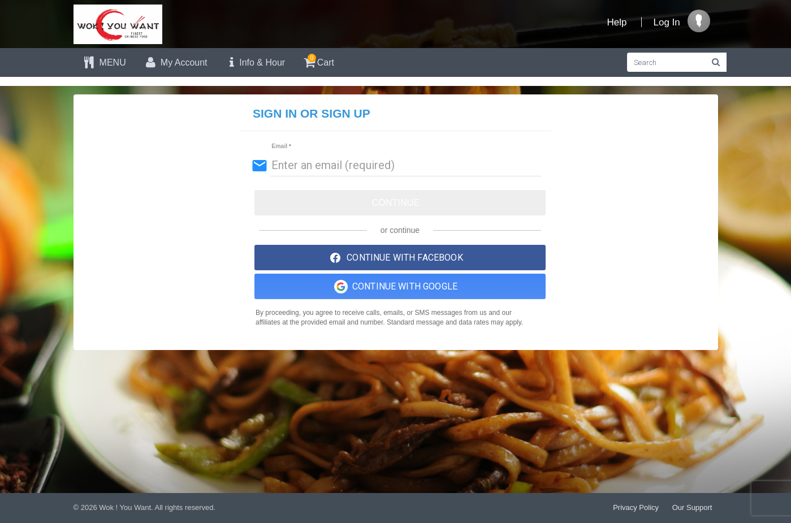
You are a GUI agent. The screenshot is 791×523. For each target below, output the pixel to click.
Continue (396, 203)
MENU (104, 62)
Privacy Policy (636, 507)
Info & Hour (255, 62)
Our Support (692, 507)
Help (617, 22)
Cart (318, 60)
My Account (175, 62)
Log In (667, 22)
